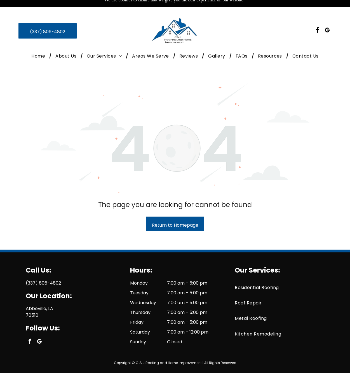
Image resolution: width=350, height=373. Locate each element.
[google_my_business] (327, 19)
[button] (104, 43)
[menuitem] (39, 43)
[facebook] (317, 19)
